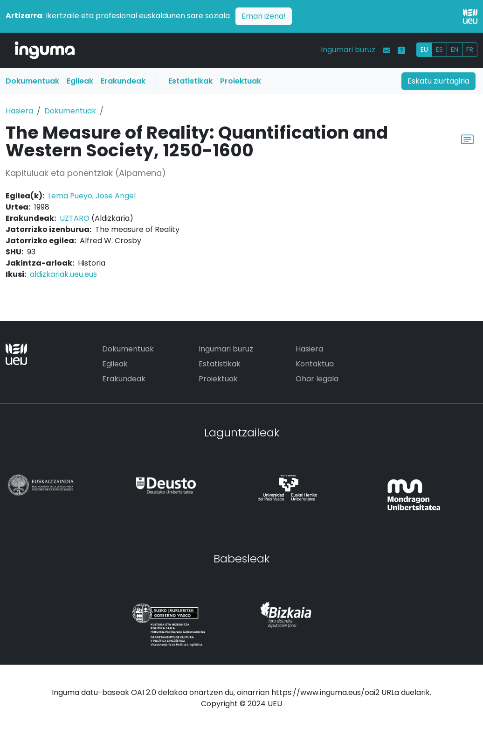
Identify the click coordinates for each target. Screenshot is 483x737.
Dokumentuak (32, 81)
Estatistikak (190, 81)
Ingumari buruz (348, 49)
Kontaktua (315, 363)
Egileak (80, 81)
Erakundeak (123, 81)
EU (424, 49)
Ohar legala (317, 378)
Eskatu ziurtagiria (438, 81)
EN (454, 49)
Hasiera (19, 110)
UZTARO (75, 218)
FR (469, 49)
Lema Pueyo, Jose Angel (92, 195)
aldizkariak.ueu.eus (63, 274)
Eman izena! (264, 16)
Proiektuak (240, 81)
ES (439, 49)
